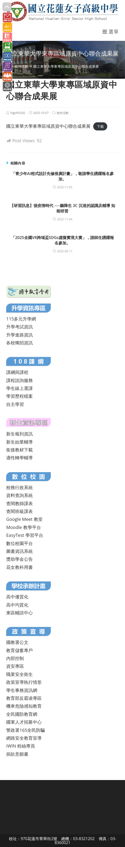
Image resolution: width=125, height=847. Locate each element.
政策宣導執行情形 (24, 682)
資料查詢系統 (19, 495)
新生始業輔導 (19, 442)
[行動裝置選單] (111, 31)
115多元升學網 (21, 319)
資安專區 (15, 666)
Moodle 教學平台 (23, 527)
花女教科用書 (19, 567)
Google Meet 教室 (24, 519)
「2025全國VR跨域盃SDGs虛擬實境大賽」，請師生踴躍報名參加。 (62, 240)
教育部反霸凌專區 (24, 698)
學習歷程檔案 (19, 396)
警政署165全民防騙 (25, 730)
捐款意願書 (17, 754)
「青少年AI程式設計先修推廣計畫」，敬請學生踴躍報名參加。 (62, 176)
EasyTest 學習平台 (24, 535)
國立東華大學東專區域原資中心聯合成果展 (48, 126)
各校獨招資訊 (19, 343)
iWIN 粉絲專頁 (20, 746)
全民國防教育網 (21, 714)
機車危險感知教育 (24, 706)
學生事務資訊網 (21, 690)
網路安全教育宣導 (24, 738)
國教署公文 (17, 642)
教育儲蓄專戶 (19, 650)
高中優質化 (17, 597)
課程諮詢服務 (19, 380)
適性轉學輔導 (19, 458)
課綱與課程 (17, 372)
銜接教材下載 (19, 450)
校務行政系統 (19, 487)
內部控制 (15, 658)
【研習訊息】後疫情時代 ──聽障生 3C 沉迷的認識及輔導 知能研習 (62, 208)
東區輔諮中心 (19, 613)
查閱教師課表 (19, 503)
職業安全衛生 (19, 674)
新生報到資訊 (19, 434)
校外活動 (63, 113)
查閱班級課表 (19, 511)
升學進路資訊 (19, 335)
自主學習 (15, 404)
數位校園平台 (19, 543)
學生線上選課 (19, 388)
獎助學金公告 (19, 559)
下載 (100, 126)
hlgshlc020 (17, 113)
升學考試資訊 (19, 327)
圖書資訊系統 (19, 551)
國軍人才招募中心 (24, 722)
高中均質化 (17, 605)
